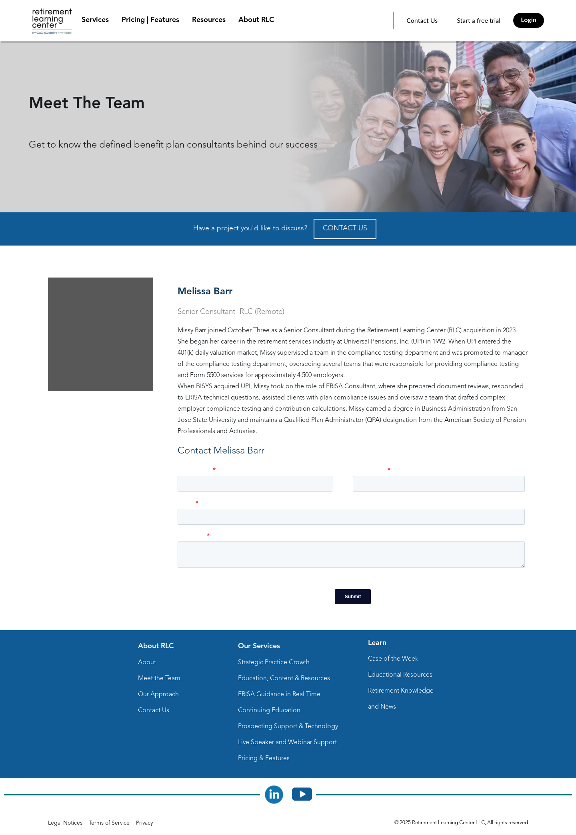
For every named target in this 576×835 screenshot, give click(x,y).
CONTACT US (345, 228)
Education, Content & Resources (284, 678)
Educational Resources (400, 675)
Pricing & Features (264, 758)
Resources (209, 20)
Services (95, 20)
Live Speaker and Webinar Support (287, 742)
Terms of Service (109, 823)
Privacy (144, 823)
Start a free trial (478, 20)
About (147, 662)
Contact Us (422, 20)
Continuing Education (269, 710)
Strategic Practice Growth (274, 662)
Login (528, 19)
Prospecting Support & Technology (288, 726)
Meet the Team (159, 678)
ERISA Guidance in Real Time (279, 694)
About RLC (256, 20)
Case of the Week (393, 659)
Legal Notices (65, 823)
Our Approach (158, 694)
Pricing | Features (150, 20)
